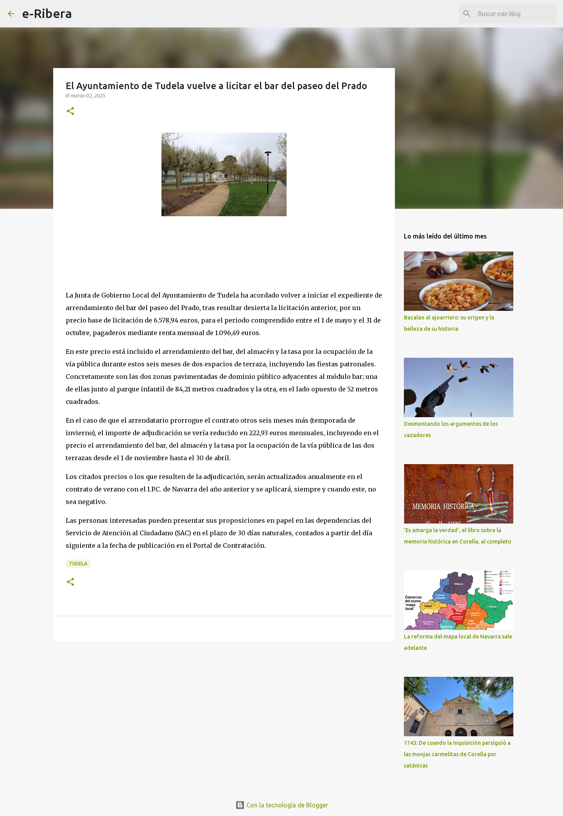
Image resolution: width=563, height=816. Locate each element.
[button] (70, 111)
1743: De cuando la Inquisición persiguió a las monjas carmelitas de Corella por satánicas (457, 754)
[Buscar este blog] (516, 13)
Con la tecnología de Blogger (281, 805)
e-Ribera (47, 13)
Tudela (78, 563)
